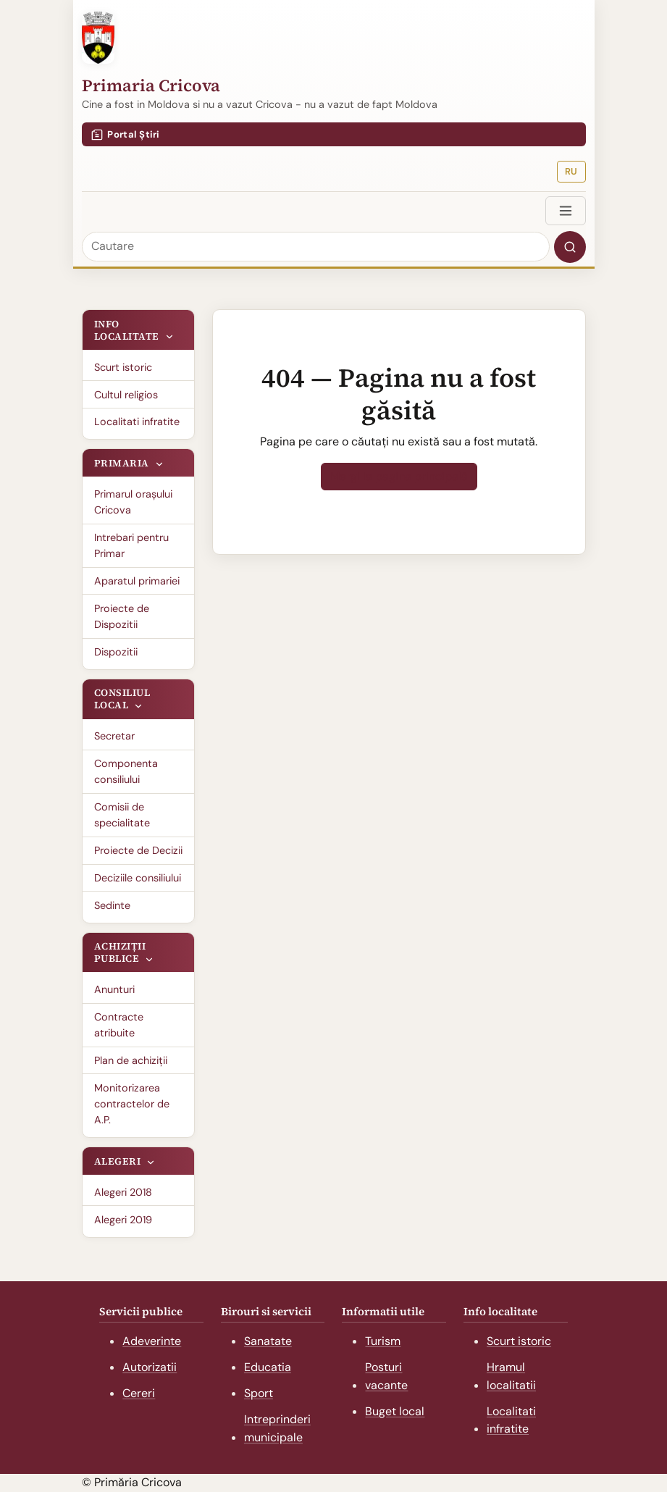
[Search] (570, 247)
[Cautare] (316, 246)
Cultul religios (126, 394)
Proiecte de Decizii (138, 850)
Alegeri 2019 (123, 1219)
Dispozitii (116, 651)
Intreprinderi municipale (277, 1428)
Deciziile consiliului (137, 877)
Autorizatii (149, 1367)
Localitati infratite (137, 421)
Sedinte (112, 905)
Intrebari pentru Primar (131, 545)
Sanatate (268, 1341)
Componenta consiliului (126, 771)
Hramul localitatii (511, 1376)
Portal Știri (125, 134)
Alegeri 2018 (123, 1192)
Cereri (138, 1393)
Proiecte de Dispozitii (121, 616)
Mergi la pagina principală (399, 476)
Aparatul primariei (137, 580)
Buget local (394, 1411)
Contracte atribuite (118, 1024)
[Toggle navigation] (565, 210)
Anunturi (114, 989)
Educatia (267, 1367)
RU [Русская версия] (571, 171)
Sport (258, 1393)
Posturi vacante (386, 1376)
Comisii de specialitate (122, 814)
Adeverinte (151, 1341)
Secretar (114, 735)
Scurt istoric (123, 367)
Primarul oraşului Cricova (133, 501)
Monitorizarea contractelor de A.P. (131, 1104)
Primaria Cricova (151, 85)
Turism (382, 1341)
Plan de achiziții (130, 1060)
